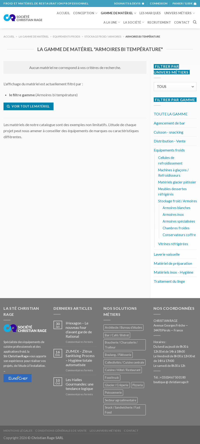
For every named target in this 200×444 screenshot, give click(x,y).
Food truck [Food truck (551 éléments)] (112, 377)
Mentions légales (18, 430)
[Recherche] (194, 22)
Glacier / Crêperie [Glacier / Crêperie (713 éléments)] (116, 385)
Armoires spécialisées (179, 221)
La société (133, 22)
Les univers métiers (105, 430)
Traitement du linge (169, 281)
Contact (182, 22)
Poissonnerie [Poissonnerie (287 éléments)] (113, 392)
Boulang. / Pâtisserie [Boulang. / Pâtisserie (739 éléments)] (118, 355)
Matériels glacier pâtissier (177, 182)
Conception (85, 13)
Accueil (63, 13)
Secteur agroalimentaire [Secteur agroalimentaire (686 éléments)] (120, 400)
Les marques (150, 13)
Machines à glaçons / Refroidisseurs (173, 172)
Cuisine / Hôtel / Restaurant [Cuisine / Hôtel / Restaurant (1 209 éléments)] (122, 370)
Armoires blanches (176, 208)
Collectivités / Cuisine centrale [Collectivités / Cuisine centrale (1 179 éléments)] (124, 362)
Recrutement (159, 22)
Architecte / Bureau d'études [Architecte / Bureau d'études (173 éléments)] (123, 327)
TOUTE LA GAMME (170, 114)
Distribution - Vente (170, 141)
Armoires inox (173, 215)
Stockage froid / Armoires (177, 201)
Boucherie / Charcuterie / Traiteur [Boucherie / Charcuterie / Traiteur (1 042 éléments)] (121, 345)
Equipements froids (169, 150)
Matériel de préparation (173, 263)
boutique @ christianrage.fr (171, 382)
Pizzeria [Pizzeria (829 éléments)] (137, 385)
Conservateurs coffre (179, 235)
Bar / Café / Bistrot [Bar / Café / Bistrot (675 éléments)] (117, 335)
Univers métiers (179, 13)
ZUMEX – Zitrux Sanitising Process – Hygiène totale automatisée (80, 358)
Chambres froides (176, 228)
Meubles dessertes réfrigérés (172, 191)
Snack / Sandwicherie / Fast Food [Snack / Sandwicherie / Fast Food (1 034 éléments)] (122, 410)
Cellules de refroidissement (170, 160)
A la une (112, 22)
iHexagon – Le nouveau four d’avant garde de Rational (79, 330)
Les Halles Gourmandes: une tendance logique (79, 384)
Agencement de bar (169, 123)
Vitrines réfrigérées (173, 244)
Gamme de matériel (118, 13)
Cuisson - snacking (168, 132)
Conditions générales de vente (61, 430)
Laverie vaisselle (167, 254)
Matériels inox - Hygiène (173, 272)
